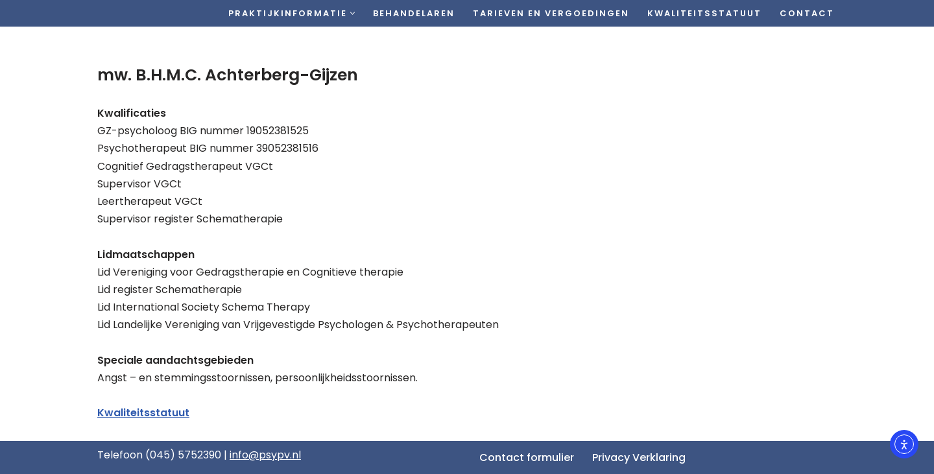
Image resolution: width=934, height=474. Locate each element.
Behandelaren (414, 13)
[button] (352, 13)
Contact (807, 13)
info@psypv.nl (265, 454)
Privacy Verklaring (639, 457)
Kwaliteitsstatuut (704, 13)
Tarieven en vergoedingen (551, 13)
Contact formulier (526, 457)
